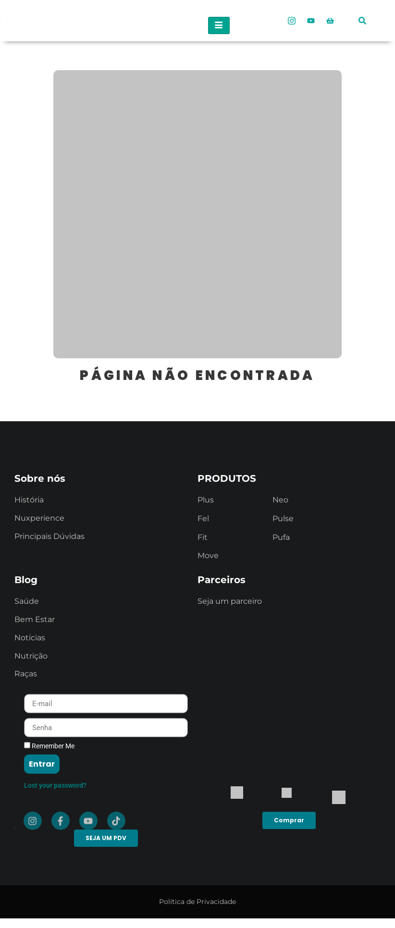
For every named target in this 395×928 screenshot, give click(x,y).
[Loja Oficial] (330, 20)
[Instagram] (291, 20)
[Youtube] (311, 20)
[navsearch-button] (362, 17)
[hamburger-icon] (219, 25)
